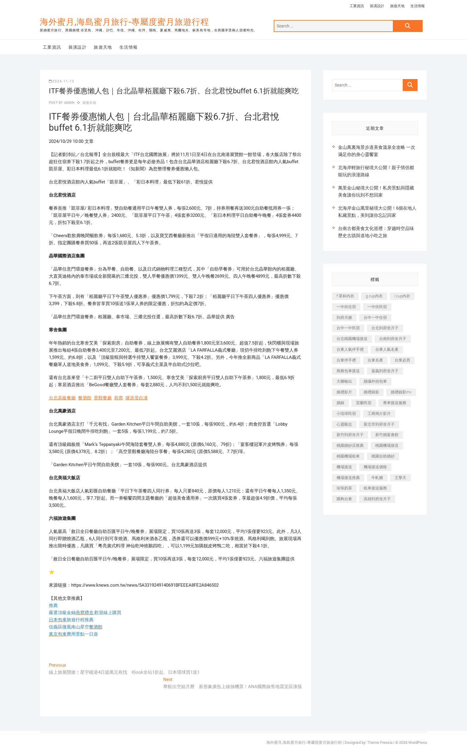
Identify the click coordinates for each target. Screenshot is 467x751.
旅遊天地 (397, 6)
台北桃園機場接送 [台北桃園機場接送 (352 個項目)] (352, 338)
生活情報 (417, 6)
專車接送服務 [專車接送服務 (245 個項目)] (394, 403)
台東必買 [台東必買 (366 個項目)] (402, 360)
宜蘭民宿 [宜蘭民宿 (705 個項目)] (363, 403)
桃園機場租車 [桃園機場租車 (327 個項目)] (348, 456)
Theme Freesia (380, 742)
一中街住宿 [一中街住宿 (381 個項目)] (346, 307)
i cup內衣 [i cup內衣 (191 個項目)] (402, 296)
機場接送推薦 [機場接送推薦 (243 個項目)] (348, 477)
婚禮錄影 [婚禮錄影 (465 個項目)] (371, 392)
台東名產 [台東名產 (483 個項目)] (375, 360)
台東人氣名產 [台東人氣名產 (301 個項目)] (386, 349)
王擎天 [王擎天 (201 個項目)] (400, 477)
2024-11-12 (61, 81)
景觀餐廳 (103, 398)
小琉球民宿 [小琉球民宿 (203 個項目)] (346, 413)
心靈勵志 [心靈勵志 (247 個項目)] (344, 424)
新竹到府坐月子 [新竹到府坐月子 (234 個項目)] (350, 434)
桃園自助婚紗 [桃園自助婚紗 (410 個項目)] (383, 456)
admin (68, 103)
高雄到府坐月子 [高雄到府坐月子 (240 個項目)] (377, 499)
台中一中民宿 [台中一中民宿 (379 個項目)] (348, 328)
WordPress (417, 742)
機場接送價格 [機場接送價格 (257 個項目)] (375, 467)
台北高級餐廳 (62, 398)
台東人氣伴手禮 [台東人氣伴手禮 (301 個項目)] (350, 349)
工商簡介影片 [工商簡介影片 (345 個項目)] (379, 413)
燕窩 (118, 398)
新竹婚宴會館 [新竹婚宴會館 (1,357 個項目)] (386, 434)
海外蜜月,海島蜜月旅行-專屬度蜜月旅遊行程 (124, 22)
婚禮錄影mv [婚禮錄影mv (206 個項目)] (401, 392)
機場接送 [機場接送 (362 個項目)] (344, 467)
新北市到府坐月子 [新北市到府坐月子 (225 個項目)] (379, 424)
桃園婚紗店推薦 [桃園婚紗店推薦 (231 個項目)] (350, 445)
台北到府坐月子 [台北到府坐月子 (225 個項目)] (384, 328)
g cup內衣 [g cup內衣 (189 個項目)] (374, 296)
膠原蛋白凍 (136, 398)
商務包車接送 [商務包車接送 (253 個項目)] (348, 371)
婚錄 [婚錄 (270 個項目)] (340, 403)
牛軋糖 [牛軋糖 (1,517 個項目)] (377, 477)
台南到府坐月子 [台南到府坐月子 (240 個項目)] (392, 338)
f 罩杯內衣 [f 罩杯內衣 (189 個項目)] (345, 296)
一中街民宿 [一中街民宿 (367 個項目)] (377, 307)
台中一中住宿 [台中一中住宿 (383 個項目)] (375, 317)
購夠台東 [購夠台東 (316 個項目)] (344, 499)
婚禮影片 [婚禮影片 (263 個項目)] (344, 392)
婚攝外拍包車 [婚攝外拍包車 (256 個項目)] (375, 381)
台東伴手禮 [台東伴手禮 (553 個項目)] (346, 360)
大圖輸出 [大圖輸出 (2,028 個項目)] (344, 381)
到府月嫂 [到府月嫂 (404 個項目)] (344, 317)
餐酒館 (84, 398)
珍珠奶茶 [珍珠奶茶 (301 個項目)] (344, 488)
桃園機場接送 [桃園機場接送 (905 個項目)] (386, 445)
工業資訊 (357, 6)
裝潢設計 (377, 6)
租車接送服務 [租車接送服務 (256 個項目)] (375, 488)
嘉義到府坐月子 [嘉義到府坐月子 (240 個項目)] (384, 371)
